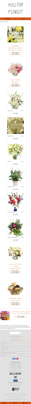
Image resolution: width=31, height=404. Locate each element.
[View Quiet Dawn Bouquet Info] (16, 68)
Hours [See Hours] (26, 403)
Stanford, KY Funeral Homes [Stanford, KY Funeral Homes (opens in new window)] (10, 393)
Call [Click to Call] (5, 403)
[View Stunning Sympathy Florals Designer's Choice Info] (16, 34)
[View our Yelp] (17, 359)
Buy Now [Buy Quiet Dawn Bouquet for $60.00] (15, 86)
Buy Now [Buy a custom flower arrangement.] (20, 317)
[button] (15, 380)
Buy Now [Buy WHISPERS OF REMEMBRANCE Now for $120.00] (15, 240)
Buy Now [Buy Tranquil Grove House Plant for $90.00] (15, 304)
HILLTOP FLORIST (15, 9)
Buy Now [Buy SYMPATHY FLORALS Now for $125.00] (15, 138)
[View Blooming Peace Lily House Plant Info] (15, 176)
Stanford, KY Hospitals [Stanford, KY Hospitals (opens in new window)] (22, 393)
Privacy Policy (7, 399)
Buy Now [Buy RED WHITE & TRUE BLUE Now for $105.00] (15, 214)
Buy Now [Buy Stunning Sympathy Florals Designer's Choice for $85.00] (15, 54)
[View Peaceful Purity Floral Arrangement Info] (16, 252)
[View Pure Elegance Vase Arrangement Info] (15, 100)
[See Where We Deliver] (15, 339)
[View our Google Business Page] (15, 359)
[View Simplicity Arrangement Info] (15, 151)
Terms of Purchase (16, 399)
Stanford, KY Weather (9, 395)
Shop (7, 19)
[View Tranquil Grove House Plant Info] (16, 286)
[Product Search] (16, 333)
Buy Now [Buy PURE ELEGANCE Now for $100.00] (15, 113)
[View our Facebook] (13, 359)
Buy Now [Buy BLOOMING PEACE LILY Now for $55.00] (15, 189)
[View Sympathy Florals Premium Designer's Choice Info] (15, 125)
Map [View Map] (15, 403)
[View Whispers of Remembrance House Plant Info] (15, 227)
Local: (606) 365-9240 (15, 368)
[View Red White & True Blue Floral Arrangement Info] (15, 201)
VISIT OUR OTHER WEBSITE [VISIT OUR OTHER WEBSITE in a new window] (15, 385)
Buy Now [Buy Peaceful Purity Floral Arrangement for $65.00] (15, 272)
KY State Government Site (20, 395)
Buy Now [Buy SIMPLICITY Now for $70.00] (15, 164)
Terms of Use (24, 399)
